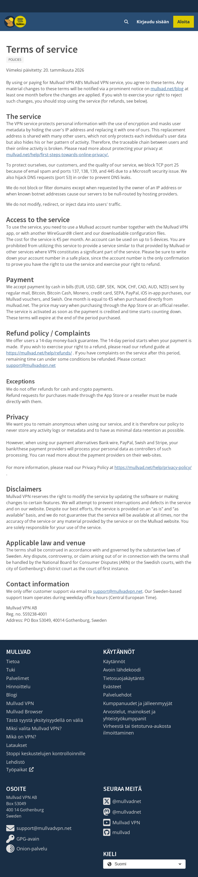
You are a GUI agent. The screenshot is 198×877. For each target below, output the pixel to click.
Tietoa (13, 661)
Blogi (11, 695)
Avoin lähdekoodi (122, 670)
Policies (15, 59)
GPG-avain (22, 839)
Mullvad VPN (20, 703)
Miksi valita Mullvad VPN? (34, 728)
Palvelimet (17, 678)
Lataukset (16, 745)
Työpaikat (20, 769)
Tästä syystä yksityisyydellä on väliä (44, 720)
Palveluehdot (117, 695)
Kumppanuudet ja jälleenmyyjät (137, 703)
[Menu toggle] (20, 22)
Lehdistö (15, 762)
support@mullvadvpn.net (31, 365)
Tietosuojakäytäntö (123, 678)
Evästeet (112, 686)
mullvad (116, 832)
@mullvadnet (122, 801)
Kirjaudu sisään (153, 22)
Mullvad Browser (24, 711)
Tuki (10, 670)
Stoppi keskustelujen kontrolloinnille (45, 753)
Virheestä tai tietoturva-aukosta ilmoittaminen (137, 729)
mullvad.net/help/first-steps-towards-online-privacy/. (57, 154)
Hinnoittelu (18, 686)
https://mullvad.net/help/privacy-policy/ (153, 467)
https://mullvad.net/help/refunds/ (39, 353)
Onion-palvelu (26, 848)
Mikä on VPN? (21, 737)
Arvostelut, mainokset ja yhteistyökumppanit (129, 714)
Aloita (183, 22)
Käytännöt (114, 661)
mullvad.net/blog (167, 89)
